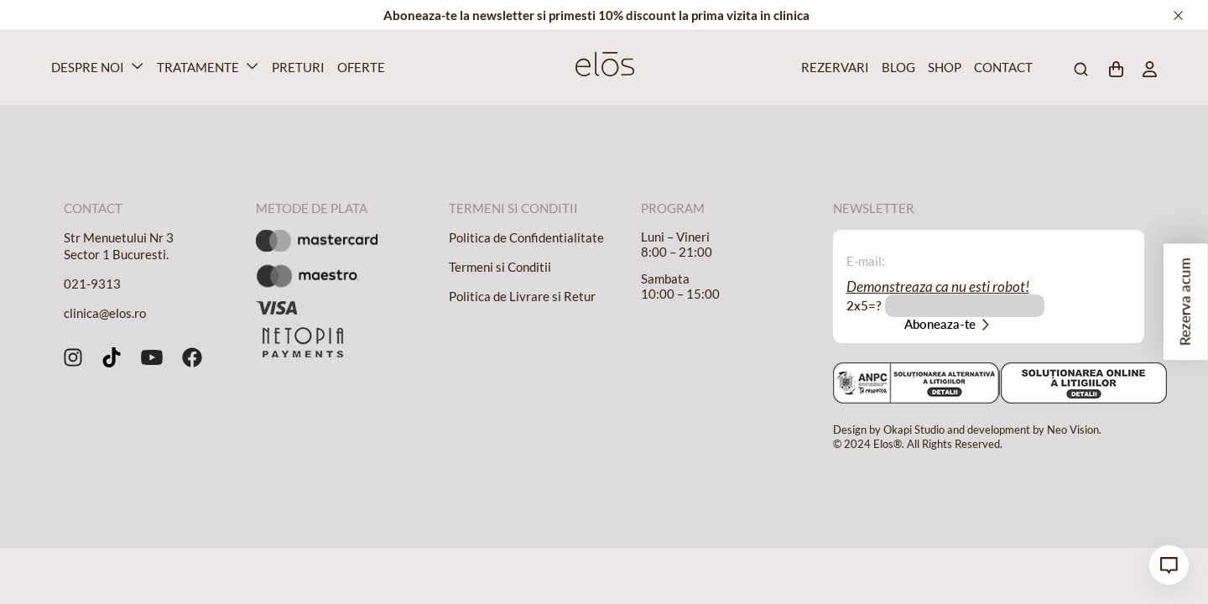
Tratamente (198, 67)
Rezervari (831, 67)
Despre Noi (87, 67)
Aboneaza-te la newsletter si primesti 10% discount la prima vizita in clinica (596, 15)
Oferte (358, 67)
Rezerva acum (1185, 302)
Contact (1000, 67)
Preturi (296, 67)
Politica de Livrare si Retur (522, 296)
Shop (943, 67)
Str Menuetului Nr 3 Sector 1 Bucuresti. (119, 246)
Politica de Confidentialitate (526, 237)
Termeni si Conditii (500, 266)
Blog (897, 67)
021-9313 (92, 283)
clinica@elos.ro (105, 312)
